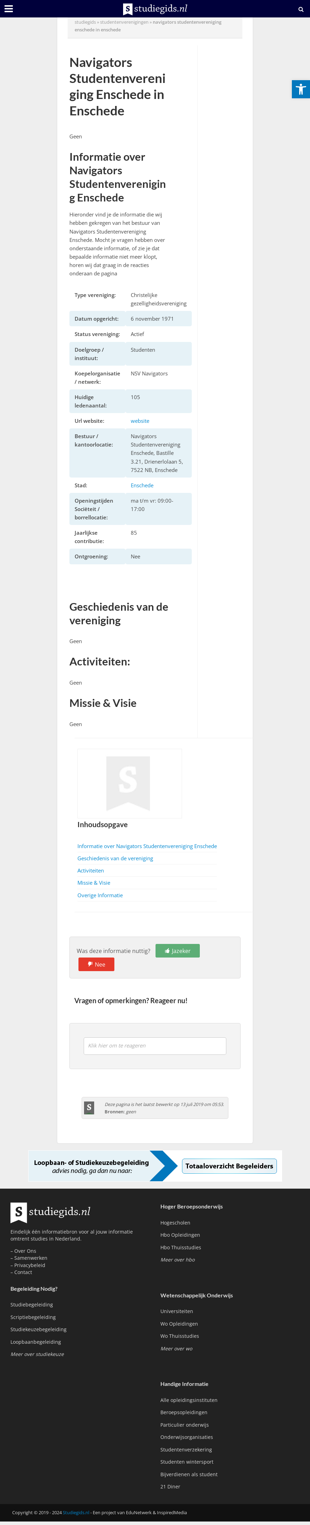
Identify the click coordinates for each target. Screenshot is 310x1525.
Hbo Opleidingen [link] (180, 1235)
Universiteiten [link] (176, 1311)
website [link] (140, 420)
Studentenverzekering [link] (186, 1449)
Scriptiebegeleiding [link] (33, 1317)
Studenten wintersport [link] (186, 1461)
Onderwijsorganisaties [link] (186, 1437)
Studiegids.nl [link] (76, 1512)
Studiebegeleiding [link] (31, 1304)
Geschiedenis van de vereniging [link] (115, 858)
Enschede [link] (142, 485)
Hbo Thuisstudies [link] (180, 1247)
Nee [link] (100, 964)
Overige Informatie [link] (100, 895)
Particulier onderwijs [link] (184, 1424)
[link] (301, 89)
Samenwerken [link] (30, 1258)
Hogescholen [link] (175, 1222)
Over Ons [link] (25, 1251)
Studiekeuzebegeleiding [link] (38, 1329)
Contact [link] (23, 1272)
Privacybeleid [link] (29, 1265)
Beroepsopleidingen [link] (183, 1412)
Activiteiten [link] (90, 870)
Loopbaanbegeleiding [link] (35, 1342)
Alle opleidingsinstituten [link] (189, 1400)
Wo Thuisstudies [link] (179, 1336)
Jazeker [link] (181, 951)
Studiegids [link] (85, 22)
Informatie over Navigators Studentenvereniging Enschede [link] (147, 845)
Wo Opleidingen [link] (179, 1323)
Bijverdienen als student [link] (189, 1474)
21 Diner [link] (170, 1486)
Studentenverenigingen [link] (124, 22)
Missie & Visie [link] (93, 882)
